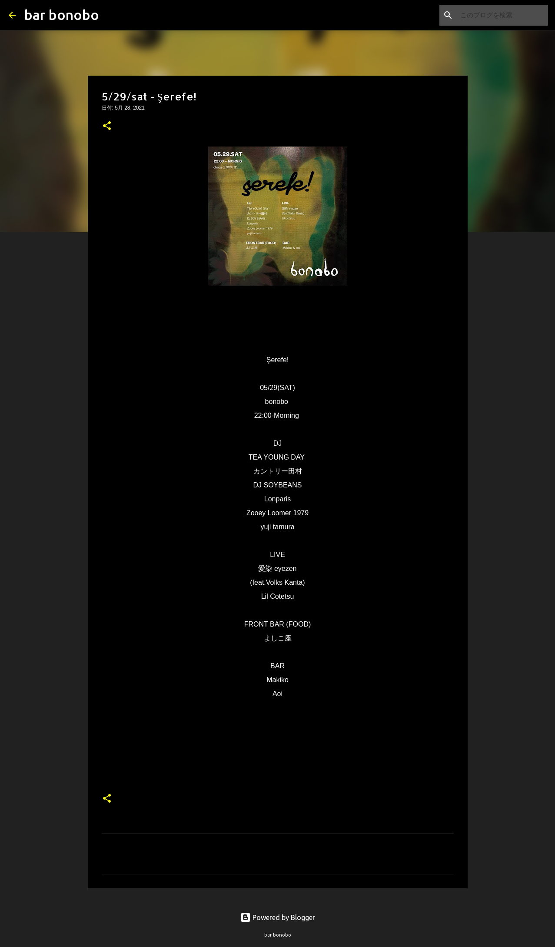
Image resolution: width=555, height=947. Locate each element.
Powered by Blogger (277, 917)
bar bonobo (61, 15)
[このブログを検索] (502, 15)
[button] (107, 126)
